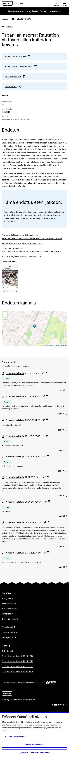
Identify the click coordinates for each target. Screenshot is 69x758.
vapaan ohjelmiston (28, 682)
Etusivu (5, 19)
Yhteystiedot (7, 598)
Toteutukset (7, 651)
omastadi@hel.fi (9, 632)
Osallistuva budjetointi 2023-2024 (17, 661)
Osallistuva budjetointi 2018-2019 (17, 671)
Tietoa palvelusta (9, 608)
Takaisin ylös (58, 704)
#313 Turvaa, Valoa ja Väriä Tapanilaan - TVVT (22, 256)
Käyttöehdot (7, 613)
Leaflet (43, 345)
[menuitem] (24, 366)
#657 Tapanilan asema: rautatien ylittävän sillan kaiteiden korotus (32, 238)
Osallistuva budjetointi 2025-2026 (17, 656)
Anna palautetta (17, 637)
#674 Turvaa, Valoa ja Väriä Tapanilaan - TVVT (22, 243)
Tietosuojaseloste (10, 618)
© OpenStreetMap (53, 345)
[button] (22, 235)
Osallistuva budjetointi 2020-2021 (17, 666)
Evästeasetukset (29, 700)
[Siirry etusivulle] (13, 4)
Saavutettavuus (9, 603)
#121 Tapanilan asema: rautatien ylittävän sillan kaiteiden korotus (31, 251)
